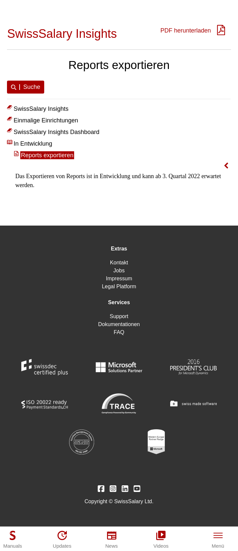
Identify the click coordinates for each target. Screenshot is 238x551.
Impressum (119, 278)
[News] (112, 539)
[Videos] (161, 539)
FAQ (119, 332)
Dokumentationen (119, 324)
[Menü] (217, 539)
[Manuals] (13, 539)
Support (119, 316)
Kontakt (119, 262)
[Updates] (62, 539)
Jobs (119, 270)
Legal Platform (119, 286)
